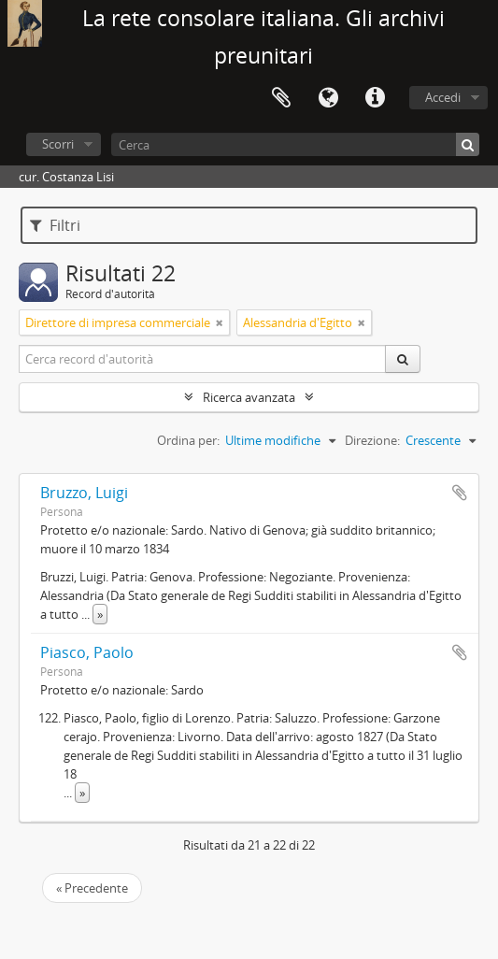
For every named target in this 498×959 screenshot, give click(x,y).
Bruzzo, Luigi (84, 492)
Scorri (58, 144)
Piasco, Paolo (87, 652)
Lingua (328, 98)
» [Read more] (100, 614)
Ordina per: (188, 440)
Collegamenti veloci (374, 98)
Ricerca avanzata (249, 397)
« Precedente (92, 888)
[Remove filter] (219, 322)
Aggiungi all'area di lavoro (459, 492)
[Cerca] (295, 144)
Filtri (55, 225)
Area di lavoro (281, 98)
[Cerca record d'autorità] (203, 359)
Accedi (443, 97)
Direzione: (372, 440)
